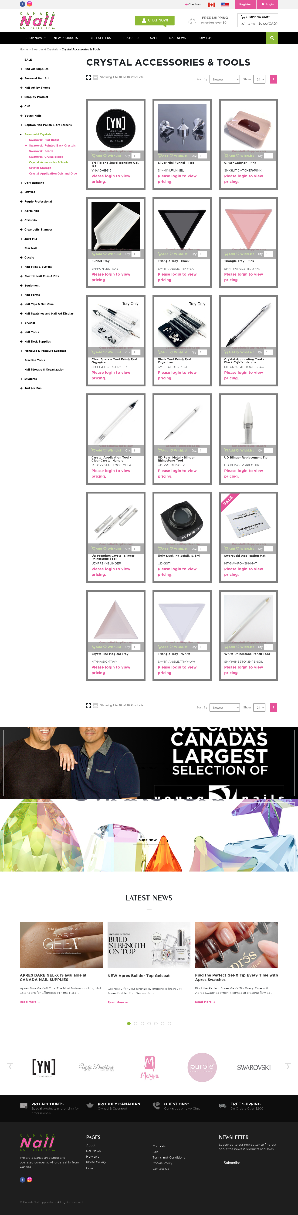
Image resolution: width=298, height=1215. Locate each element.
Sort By (201, 79)
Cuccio (29, 257)
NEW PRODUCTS (66, 37)
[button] (128, 1024)
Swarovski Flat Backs (44, 139)
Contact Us (160, 1168)
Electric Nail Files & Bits (41, 276)
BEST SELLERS (100, 37)
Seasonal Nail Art (36, 78)
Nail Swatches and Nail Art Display (49, 313)
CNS (27, 106)
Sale (155, 1151)
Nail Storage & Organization (44, 369)
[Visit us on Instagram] (30, 1180)
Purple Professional (38, 201)
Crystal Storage (40, 167)
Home (24, 49)
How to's (92, 1156)
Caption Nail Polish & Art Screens (48, 124)
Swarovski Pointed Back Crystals (52, 145)
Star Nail (30, 248)
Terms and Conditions (168, 1157)
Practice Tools (34, 360)
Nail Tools (31, 332)
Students (30, 378)
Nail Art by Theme (37, 87)
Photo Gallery (96, 1162)
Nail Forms (32, 294)
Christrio (30, 220)
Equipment (32, 285)
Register (245, 4)
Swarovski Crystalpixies (46, 156)
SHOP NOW (148, 768)
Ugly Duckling (34, 182)
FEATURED (131, 37)
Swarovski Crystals (45, 49)
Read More (28, 1002)
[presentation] (10, 1067)
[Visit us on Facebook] (23, 1180)
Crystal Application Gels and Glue (53, 173)
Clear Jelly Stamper (38, 229)
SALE (154, 37)
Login (267, 4)
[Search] (272, 38)
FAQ (89, 1167)
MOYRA (29, 192)
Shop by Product (36, 96)
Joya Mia (30, 238)
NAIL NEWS (177, 37)
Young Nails (32, 115)
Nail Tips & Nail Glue (39, 304)
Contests (159, 1146)
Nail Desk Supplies (37, 341)
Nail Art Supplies (36, 68)
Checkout (195, 4)
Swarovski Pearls (41, 151)
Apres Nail (31, 210)
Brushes (29, 322)
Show (247, 79)
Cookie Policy (162, 1163)
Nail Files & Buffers (38, 266)
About (90, 1145)
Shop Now (34, 37)
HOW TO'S (205, 37)
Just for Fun (32, 388)
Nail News (93, 1150)
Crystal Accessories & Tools (48, 162)
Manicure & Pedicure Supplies (45, 350)
